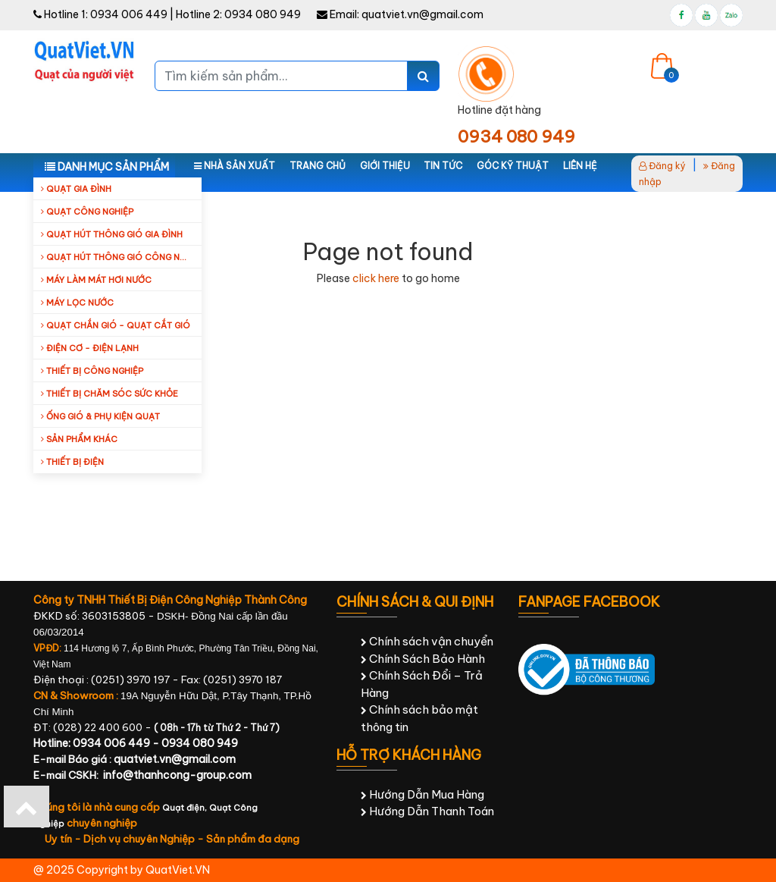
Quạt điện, (185, 807)
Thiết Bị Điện (72, 462)
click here (375, 278)
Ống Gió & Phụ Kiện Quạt (100, 416)
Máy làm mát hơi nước (96, 280)
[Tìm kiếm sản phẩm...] (281, 76)
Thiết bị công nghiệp (92, 371)
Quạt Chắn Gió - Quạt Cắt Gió (115, 325)
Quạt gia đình (76, 189)
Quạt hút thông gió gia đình (112, 234)
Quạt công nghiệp (87, 211)
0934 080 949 (262, 14)
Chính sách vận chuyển (427, 641)
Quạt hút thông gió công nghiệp (121, 257)
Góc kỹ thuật (513, 165)
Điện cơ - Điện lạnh (90, 348)
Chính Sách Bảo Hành (423, 658)
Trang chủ (317, 165)
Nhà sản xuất (234, 165)
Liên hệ (580, 165)
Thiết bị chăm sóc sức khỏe (109, 393)
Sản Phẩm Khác (79, 439)
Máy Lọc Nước (77, 302)
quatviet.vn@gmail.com (422, 14)
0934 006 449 (128, 14)
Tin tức (443, 165)
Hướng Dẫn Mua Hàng (422, 794)
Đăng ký (662, 165)
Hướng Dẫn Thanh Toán (427, 811)
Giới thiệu (385, 165)
